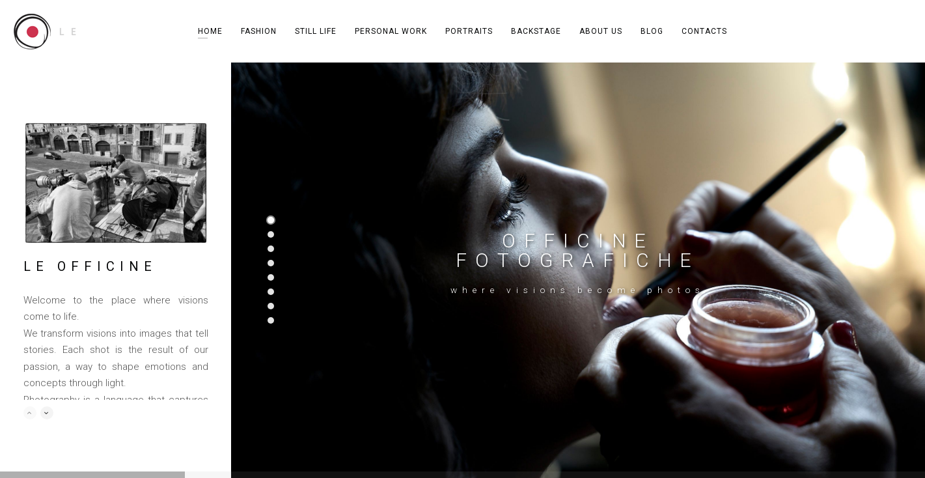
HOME (210, 31)
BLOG (652, 31)
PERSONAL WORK (391, 31)
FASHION (259, 31)
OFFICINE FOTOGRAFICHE (578, 250)
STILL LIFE (316, 31)
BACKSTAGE (536, 31)
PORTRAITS (469, 31)
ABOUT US (600, 31)
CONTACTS (704, 31)
